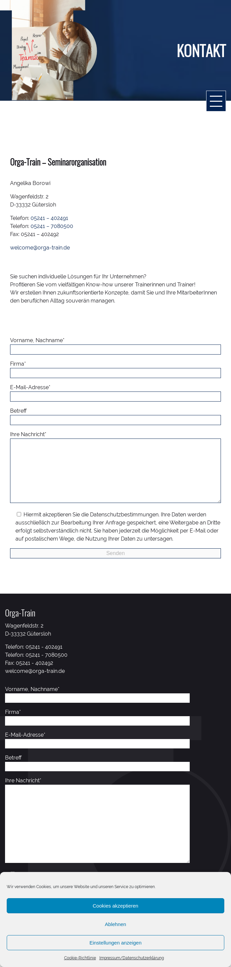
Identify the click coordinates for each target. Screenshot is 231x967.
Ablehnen (115, 924)
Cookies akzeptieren (115, 906)
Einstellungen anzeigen (115, 943)
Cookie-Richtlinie (80, 958)
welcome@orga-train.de (40, 247)
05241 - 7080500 (46, 668)
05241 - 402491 (44, 660)
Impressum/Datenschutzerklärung (131, 958)
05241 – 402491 (49, 218)
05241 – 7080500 (52, 226)
